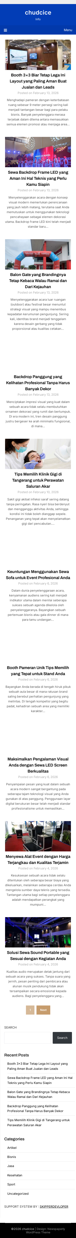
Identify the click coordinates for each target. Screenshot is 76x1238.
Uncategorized (18, 1194)
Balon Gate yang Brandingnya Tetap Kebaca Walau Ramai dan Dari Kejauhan (38, 280)
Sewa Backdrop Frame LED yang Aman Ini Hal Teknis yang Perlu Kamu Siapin (38, 178)
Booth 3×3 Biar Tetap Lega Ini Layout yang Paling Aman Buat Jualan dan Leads (38, 81)
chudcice (38, 12)
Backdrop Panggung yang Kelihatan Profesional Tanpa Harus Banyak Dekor (38, 382)
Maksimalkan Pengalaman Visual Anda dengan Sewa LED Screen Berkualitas (38, 765)
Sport (11, 1184)
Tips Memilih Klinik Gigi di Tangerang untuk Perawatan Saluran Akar (38, 480)
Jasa (10, 1166)
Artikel (12, 1148)
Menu (68, 30)
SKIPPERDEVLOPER (54, 1206)
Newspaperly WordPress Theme (45, 1230)
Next (43, 1010)
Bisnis (11, 1157)
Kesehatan (14, 1175)
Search (10, 1027)
